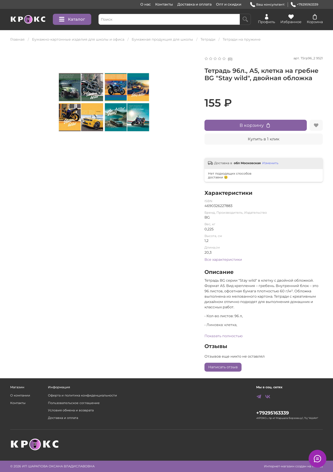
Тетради (207, 39)
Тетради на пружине (242, 39)
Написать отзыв (223, 367)
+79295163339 (304, 4)
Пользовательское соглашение (74, 403)
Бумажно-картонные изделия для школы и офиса (78, 39)
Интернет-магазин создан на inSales (293, 466)
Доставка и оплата (194, 4)
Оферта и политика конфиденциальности (82, 395)
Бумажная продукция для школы (162, 39)
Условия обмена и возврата (71, 410)
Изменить (270, 163)
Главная (17, 39)
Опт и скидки (228, 4)
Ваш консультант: (267, 4)
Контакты (164, 4)
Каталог (72, 19)
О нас (145, 4)
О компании (20, 395)
